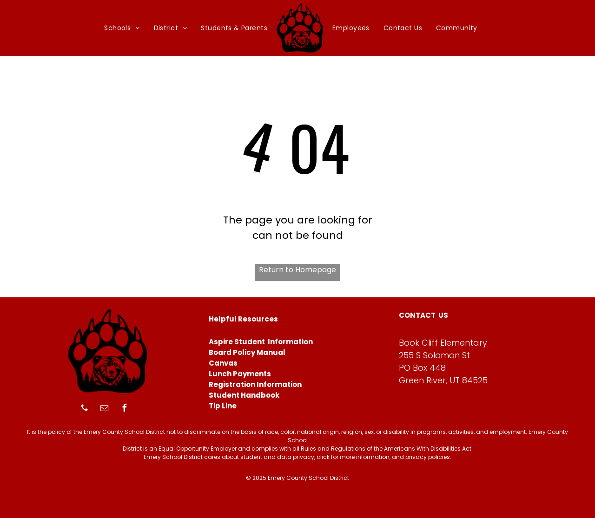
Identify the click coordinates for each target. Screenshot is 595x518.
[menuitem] (121, 28)
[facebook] (125, 409)
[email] (105, 409)
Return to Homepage (297, 269)
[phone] (85, 409)
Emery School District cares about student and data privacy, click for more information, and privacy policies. (297, 457)
